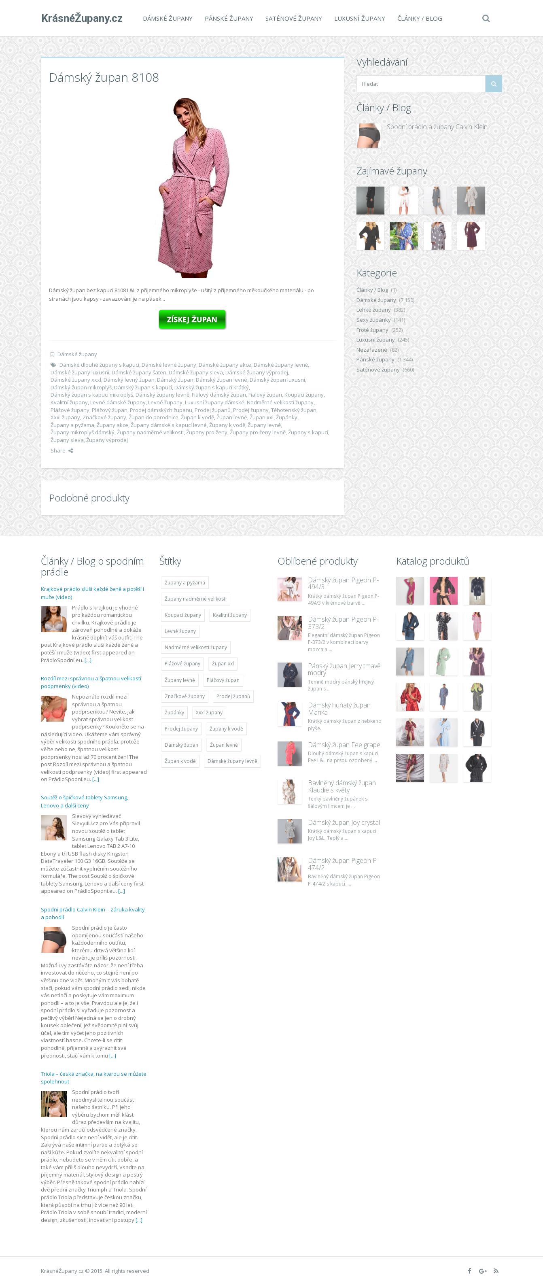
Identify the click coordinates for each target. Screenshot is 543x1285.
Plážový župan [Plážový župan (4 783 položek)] (223, 680)
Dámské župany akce (225, 364)
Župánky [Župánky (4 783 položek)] (174, 712)
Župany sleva (67, 440)
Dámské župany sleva (196, 372)
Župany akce (112, 425)
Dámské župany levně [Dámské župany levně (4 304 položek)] (232, 761)
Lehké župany (373, 309)
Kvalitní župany (69, 402)
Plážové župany (70, 410)
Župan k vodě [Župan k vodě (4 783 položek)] (180, 761)
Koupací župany (304, 394)
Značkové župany (104, 417)
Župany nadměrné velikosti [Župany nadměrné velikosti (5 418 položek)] (196, 598)
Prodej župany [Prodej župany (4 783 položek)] (181, 728)
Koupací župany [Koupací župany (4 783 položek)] (183, 615)
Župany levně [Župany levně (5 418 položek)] (180, 680)
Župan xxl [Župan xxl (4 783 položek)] (223, 663)
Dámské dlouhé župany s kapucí (99, 364)
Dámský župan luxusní (277, 379)
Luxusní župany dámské (214, 402)
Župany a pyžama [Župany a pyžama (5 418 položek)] (185, 582)
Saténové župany (293, 18)
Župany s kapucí (308, 432)
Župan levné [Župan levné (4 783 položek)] (224, 744)
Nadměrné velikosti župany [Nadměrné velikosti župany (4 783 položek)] (196, 647)
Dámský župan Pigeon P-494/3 (343, 584)
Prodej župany (251, 410)
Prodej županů (213, 410)
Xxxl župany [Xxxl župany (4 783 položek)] (209, 712)
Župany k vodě (227, 425)
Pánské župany (228, 18)
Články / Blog (419, 18)
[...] (88, 660)
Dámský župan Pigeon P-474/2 (343, 864)
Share (62, 450)
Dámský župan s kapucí (143, 387)
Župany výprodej (107, 440)
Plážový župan (109, 410)
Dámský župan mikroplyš (81, 387)
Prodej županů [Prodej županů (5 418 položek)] (233, 696)
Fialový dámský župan (219, 394)
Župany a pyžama (72, 425)
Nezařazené (371, 349)
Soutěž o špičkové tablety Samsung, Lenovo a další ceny (84, 801)
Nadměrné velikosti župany (280, 402)
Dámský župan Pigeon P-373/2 (343, 623)
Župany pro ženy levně (258, 432)
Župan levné (231, 417)
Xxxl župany (65, 417)
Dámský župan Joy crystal (344, 822)
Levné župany (165, 402)
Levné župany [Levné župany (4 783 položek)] (180, 631)
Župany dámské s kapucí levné (169, 425)
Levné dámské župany (118, 402)
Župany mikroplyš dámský (83, 432)
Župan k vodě (197, 417)
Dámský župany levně (162, 394)
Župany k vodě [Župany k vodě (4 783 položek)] (226, 728)
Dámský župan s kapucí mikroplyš (92, 394)
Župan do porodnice (153, 417)
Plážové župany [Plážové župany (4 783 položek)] (182, 663)
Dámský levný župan (129, 379)
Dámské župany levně (281, 364)
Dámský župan (175, 379)
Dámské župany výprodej (256, 372)
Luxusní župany (359, 18)
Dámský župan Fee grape (344, 744)
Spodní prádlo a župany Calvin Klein (437, 126)
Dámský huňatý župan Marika (339, 709)
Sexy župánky (373, 319)
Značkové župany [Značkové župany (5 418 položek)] (185, 696)
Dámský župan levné (221, 379)
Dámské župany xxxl (76, 379)
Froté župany (372, 329)
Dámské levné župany (169, 364)
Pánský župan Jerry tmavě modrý (344, 669)
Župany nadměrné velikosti (150, 432)
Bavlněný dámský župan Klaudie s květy (342, 786)
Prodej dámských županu (161, 410)
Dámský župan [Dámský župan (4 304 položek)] (181, 744)
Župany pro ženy (206, 432)
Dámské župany (167, 18)
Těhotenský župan (293, 410)
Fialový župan (265, 394)
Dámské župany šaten (139, 372)
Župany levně (264, 425)
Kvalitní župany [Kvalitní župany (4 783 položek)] (230, 615)
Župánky (286, 417)
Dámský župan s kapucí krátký (211, 387)
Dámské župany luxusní (80, 372)
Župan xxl (262, 417)
